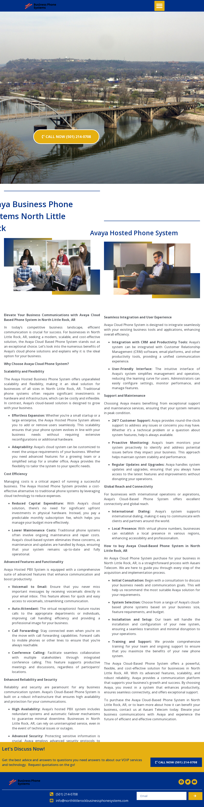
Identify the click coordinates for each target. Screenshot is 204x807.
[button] (159, 6)
